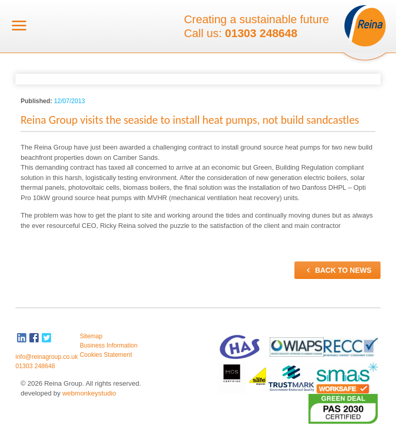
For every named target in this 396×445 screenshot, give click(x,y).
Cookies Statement (106, 354)
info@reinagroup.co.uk (46, 356)
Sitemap (91, 336)
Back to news (337, 270)
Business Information (109, 345)
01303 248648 (261, 33)
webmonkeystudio (89, 393)
